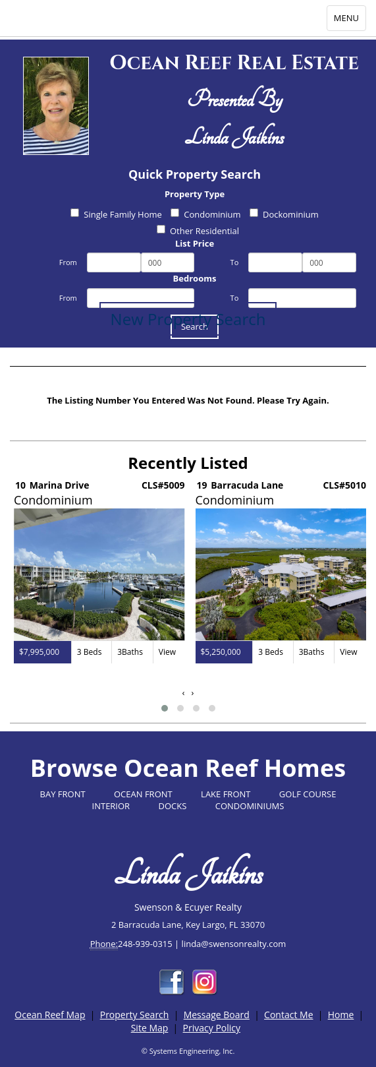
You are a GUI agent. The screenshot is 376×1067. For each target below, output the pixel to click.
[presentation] (183, 692)
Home (341, 1014)
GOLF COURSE (307, 794)
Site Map (150, 1027)
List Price (194, 243)
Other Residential (198, 231)
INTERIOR (111, 806)
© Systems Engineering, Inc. (188, 1051)
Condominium (205, 214)
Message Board (217, 1014)
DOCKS (173, 806)
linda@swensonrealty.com (234, 944)
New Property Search (188, 319)
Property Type (195, 194)
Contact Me (288, 1014)
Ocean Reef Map (49, 1014)
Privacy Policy (211, 1027)
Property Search (134, 1014)
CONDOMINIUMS (249, 806)
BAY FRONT (63, 794)
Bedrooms (195, 278)
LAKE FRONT (225, 794)
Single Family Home (116, 214)
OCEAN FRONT (143, 794)
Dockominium (284, 214)
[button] (165, 708)
